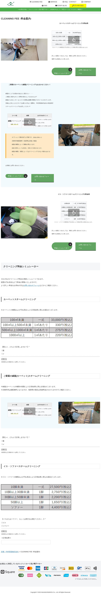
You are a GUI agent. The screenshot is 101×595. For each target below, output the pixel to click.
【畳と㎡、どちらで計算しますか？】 (15, 347)
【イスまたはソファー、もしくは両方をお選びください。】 (23, 519)
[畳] (2, 350)
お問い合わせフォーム (85, 71)
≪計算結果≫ (6, 538)
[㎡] (2, 353)
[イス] (2, 522)
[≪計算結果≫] (26, 542)
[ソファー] (2, 525)
